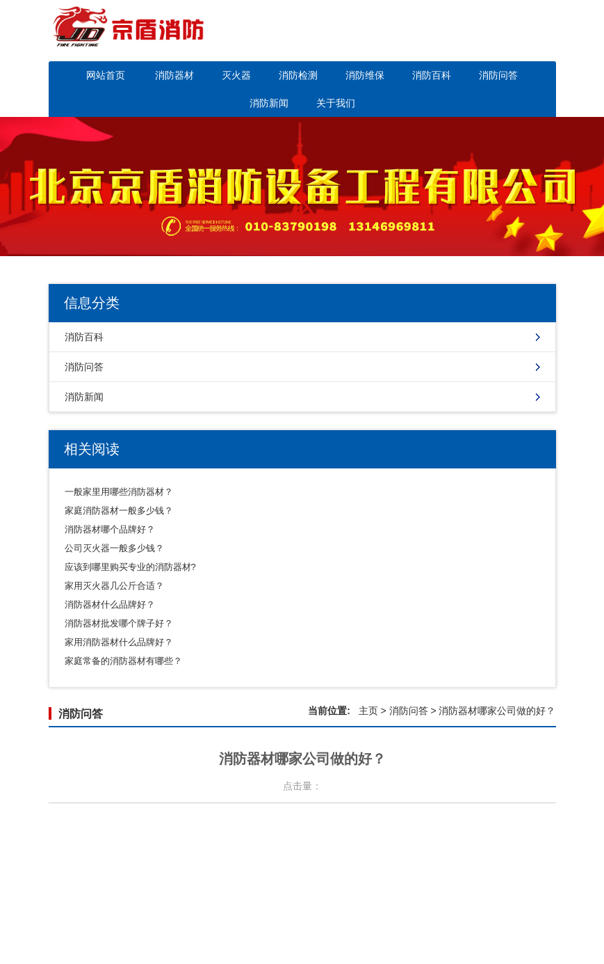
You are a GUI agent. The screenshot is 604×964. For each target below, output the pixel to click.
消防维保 (364, 75)
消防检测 (298, 75)
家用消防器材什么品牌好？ (119, 642)
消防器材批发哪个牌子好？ (119, 623)
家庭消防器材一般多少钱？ (119, 510)
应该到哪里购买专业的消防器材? (130, 567)
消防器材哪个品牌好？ (110, 529)
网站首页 (105, 75)
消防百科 (431, 75)
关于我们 (335, 103)
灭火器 (236, 75)
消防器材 (174, 75)
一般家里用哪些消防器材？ (119, 492)
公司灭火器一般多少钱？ (114, 548)
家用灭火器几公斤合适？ (114, 585)
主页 (368, 710)
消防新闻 (269, 103)
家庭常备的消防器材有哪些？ (123, 661)
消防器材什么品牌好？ (110, 604)
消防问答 (498, 75)
